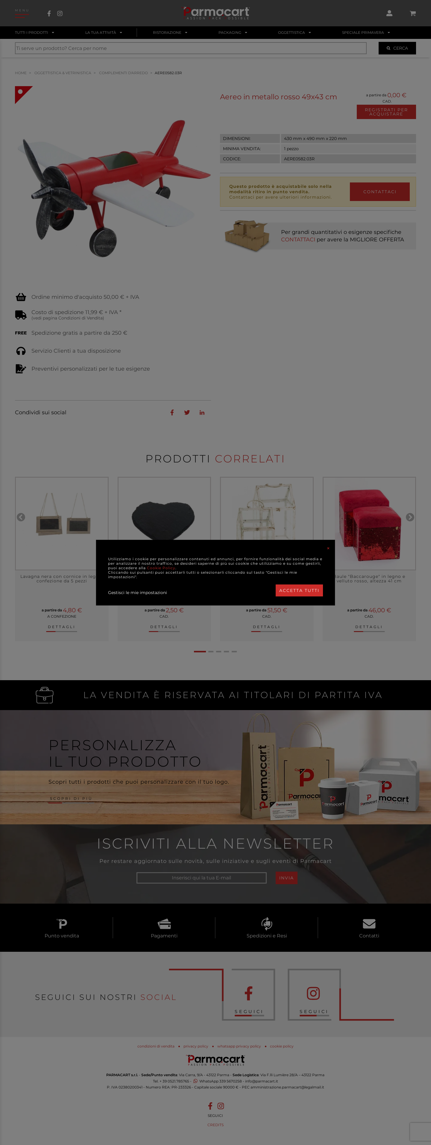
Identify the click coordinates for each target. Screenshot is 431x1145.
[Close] (328, 548)
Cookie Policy (161, 568)
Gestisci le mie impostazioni (137, 592)
